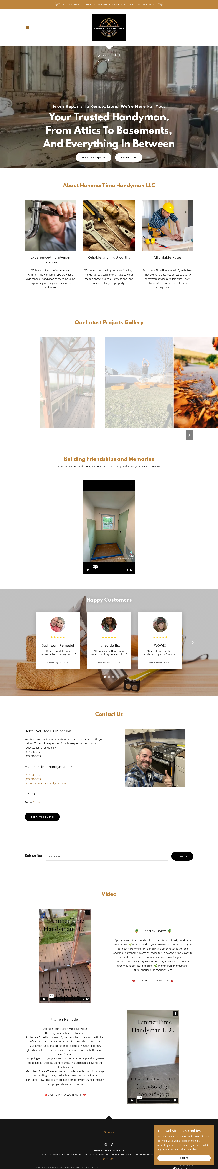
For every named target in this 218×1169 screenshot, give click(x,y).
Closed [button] (37, 802)
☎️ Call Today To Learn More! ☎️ (153, 980)
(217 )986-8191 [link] (33, 775)
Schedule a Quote (93, 157)
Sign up (182, 856)
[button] (28, 27)
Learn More (128, 157)
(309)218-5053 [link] (33, 779)
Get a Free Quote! (42, 816)
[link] (109, 27)
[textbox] (107, 856)
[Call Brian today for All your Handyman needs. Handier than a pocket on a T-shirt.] (109, 4)
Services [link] (109, 1132)
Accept (184, 1158)
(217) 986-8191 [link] (109, 1159)
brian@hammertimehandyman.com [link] (45, 783)
